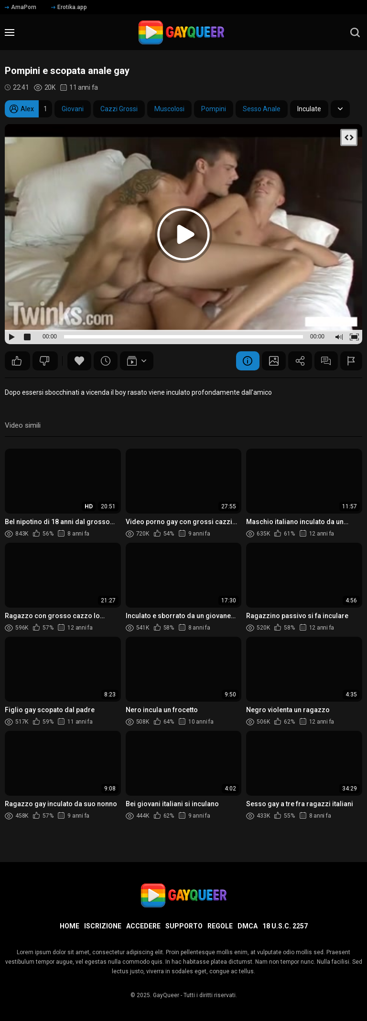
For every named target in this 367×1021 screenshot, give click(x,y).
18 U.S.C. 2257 (285, 926)
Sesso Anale (262, 109)
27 (44, 361)
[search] (355, 32)
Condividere (299, 361)
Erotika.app (69, 7)
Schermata (273, 361)
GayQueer (166, 995)
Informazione (247, 361)
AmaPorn (20, 7)
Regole (220, 926)
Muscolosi (169, 109)
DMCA (247, 926)
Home (69, 926)
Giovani (73, 109)
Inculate (309, 109)
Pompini (213, 109)
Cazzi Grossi (119, 109)
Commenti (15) (326, 361)
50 (17, 361)
